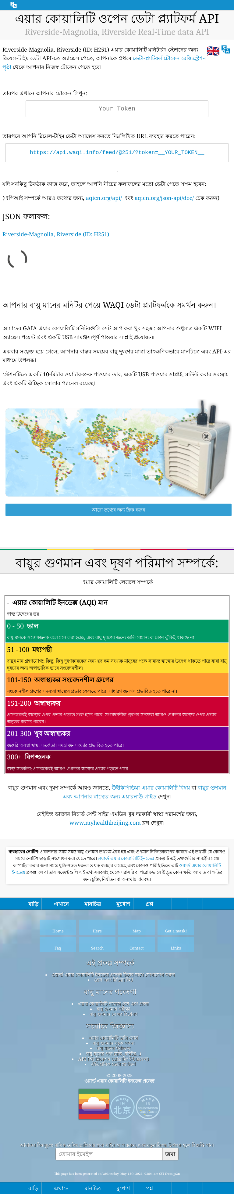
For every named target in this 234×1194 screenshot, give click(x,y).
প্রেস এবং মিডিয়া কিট (113, 980)
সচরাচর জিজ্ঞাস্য (110, 1026)
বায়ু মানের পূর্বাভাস (113, 1048)
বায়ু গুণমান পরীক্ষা (113, 1009)
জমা (170, 1154)
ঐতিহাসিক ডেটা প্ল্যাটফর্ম (113, 1064)
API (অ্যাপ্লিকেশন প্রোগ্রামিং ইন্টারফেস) (113, 1059)
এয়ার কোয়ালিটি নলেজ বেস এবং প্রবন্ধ (113, 1003)
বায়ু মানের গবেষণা (110, 992)
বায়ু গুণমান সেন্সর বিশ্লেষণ (113, 1014)
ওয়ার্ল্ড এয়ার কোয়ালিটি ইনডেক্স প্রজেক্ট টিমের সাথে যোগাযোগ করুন (113, 974)
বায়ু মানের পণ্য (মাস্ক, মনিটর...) (113, 1054)
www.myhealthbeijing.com (105, 822)
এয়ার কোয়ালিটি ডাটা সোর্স (113, 1038)
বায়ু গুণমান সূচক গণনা (113, 1043)
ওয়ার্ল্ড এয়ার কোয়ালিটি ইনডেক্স (126, 858)
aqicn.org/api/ (104, 197)
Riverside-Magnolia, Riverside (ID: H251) (55, 234)
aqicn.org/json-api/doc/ (164, 197)
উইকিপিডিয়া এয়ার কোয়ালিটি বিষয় (151, 787)
